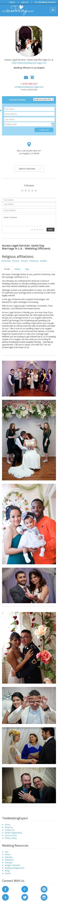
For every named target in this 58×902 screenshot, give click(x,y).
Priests (17, 261)
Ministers (35, 261)
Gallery (17, 269)
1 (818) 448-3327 (29, 83)
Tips (6, 851)
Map (27, 269)
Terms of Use (11, 835)
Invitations (9, 860)
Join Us (24, 2)
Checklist (8, 862)
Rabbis (44, 261)
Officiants (7, 261)
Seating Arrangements (14, 868)
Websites (9, 857)
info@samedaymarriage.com (29, 86)
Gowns (8, 873)
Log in (12, 2)
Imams (25, 261)
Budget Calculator (12, 865)
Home (7, 824)
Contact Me (44, 130)
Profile (7, 269)
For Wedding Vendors (45, 2)
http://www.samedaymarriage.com (29, 62)
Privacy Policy (11, 838)
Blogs (7, 870)
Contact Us (9, 830)
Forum (8, 854)
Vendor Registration (13, 832)
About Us (9, 827)
